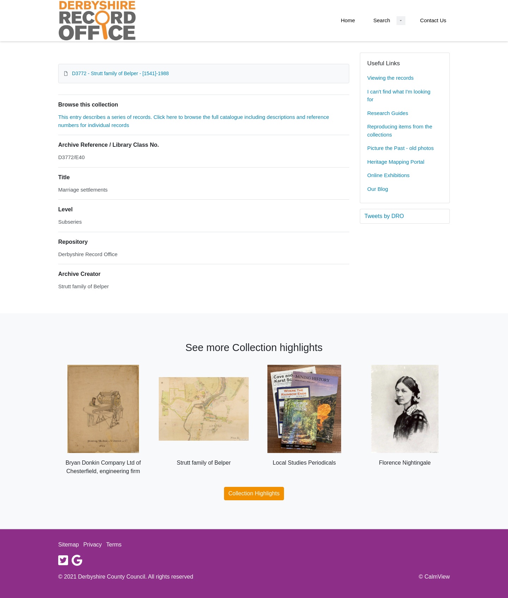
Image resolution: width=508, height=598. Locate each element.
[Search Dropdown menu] (401, 20)
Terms (114, 545)
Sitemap (68, 545)
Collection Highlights (254, 493)
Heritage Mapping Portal (395, 162)
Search (381, 20)
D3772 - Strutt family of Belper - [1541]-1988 (120, 73)
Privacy (92, 545)
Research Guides (387, 113)
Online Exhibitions (388, 175)
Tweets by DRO (384, 216)
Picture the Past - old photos (400, 148)
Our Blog (377, 189)
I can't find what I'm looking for (398, 96)
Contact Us (433, 20)
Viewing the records (390, 78)
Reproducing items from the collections (399, 130)
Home (348, 20)
